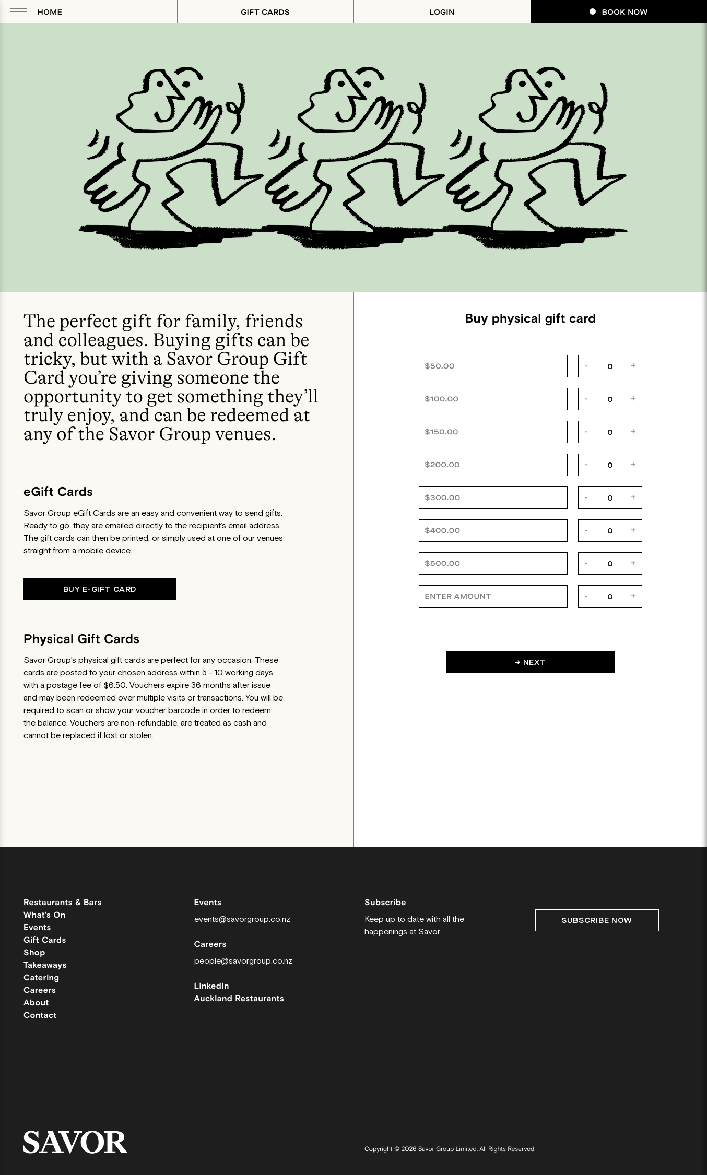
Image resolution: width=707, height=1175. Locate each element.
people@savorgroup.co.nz (243, 961)
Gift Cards (265, 12)
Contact (40, 1015)
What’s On (44, 915)
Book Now (619, 12)
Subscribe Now (596, 920)
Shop (34, 952)
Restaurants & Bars (62, 902)
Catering (41, 977)
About (36, 1003)
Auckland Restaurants (239, 998)
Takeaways (45, 965)
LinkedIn (212, 986)
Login (442, 12)
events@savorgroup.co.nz (242, 919)
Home (50, 12)
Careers (39, 990)
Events (37, 927)
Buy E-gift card (100, 590)
